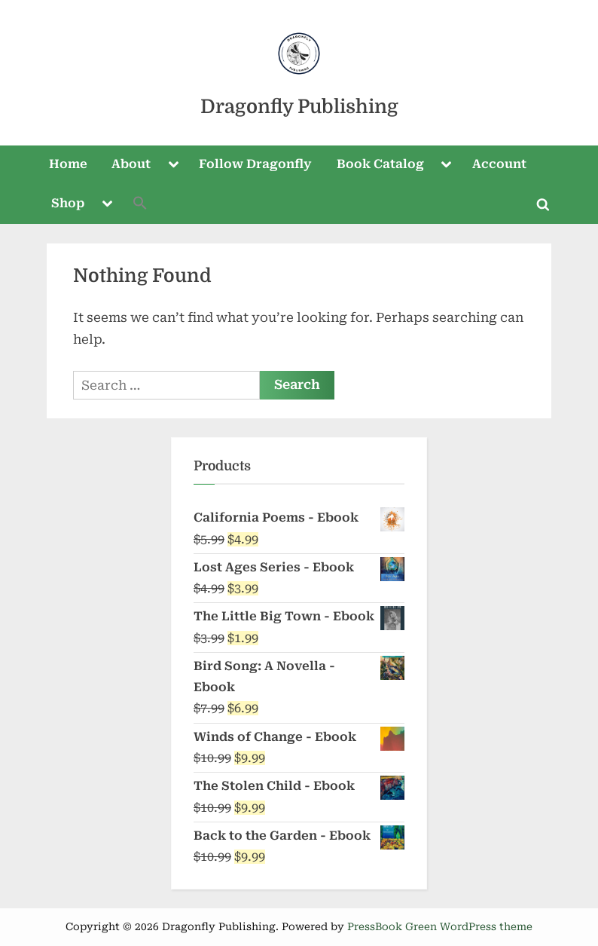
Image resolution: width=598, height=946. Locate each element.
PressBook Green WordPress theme (439, 926)
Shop (67, 203)
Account (499, 164)
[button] (140, 204)
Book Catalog (380, 164)
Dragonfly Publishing (299, 107)
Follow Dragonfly (255, 164)
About (131, 164)
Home (68, 164)
